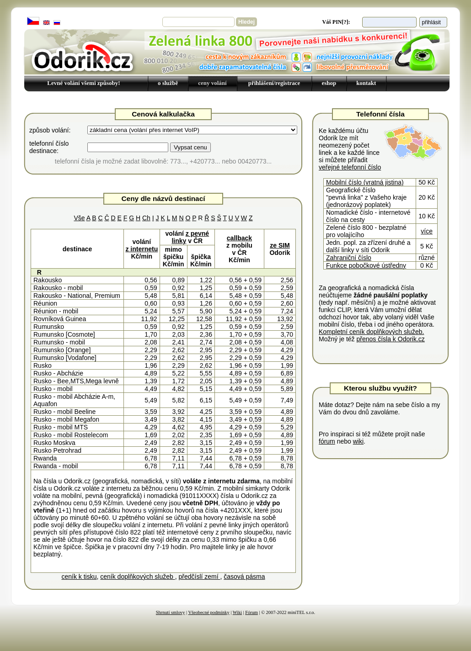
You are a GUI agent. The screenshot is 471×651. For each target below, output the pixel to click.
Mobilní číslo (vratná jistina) (365, 182)
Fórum (251, 612)
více (427, 231)
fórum (327, 441)
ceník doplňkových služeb (137, 576)
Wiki (237, 612)
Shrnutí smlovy (170, 612)
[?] (345, 22)
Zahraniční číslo (348, 257)
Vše (79, 218)
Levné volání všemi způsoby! (83, 82)
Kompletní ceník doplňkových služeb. (371, 331)
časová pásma (244, 576)
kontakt (366, 82)
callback (239, 238)
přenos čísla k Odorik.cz (390, 339)
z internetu (141, 249)
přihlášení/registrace (274, 82)
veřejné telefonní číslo (350, 167)
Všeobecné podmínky (209, 612)
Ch (146, 218)
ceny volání (212, 82)
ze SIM (280, 245)
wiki (358, 441)
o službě (168, 82)
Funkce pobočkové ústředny (366, 265)
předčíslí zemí (199, 576)
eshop (328, 82)
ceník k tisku (78, 576)
